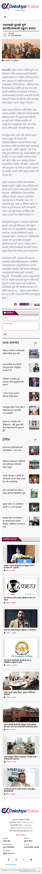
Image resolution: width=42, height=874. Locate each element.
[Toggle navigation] (5, 17)
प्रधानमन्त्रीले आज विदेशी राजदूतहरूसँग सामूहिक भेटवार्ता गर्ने (12, 367)
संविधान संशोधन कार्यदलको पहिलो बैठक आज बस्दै (14, 352)
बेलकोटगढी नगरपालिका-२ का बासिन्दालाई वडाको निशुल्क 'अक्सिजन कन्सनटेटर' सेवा (14, 522)
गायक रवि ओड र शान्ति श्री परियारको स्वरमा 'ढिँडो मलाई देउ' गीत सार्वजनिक (14, 478)
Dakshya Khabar (10, 865)
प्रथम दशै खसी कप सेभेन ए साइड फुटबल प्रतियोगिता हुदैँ (14, 492)
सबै (35, 344)
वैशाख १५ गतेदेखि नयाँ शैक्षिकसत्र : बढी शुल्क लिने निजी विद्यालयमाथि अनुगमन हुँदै (13, 426)
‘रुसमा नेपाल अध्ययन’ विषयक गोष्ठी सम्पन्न (11, 395)
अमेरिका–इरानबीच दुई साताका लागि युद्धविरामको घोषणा (13, 382)
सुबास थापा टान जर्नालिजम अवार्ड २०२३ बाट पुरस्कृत (13, 505)
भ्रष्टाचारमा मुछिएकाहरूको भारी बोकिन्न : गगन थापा (13, 449)
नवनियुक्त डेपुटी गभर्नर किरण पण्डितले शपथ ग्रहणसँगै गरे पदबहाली (14, 410)
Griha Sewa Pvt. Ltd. (34, 871)
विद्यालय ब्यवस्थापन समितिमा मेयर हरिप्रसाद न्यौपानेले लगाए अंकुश (14, 464)
